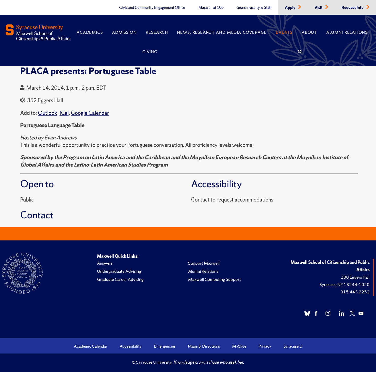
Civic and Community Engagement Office (152, 7)
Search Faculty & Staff (254, 7)
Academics (90, 32)
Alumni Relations (347, 32)
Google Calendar (90, 113)
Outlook (47, 113)
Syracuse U (292, 346)
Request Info (353, 7)
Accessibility (131, 346)
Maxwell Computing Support (214, 279)
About (309, 32)
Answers (105, 263)
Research (157, 32)
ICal (64, 113)
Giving (149, 51)
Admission (124, 32)
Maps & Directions (204, 346)
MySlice (239, 346)
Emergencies (165, 346)
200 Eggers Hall (355, 277)
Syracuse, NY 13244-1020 (344, 284)
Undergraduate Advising (119, 271)
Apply (290, 7)
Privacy (265, 346)
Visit (318, 7)
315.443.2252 (355, 292)
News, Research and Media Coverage (221, 32)
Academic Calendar (90, 346)
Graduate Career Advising (120, 279)
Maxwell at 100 (211, 7)
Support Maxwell (204, 263)
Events (284, 32)
